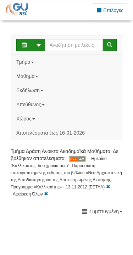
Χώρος (26, 118)
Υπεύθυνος (31, 104)
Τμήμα (25, 62)
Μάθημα (27, 76)
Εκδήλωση (30, 90)
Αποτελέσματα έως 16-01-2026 (50, 133)
